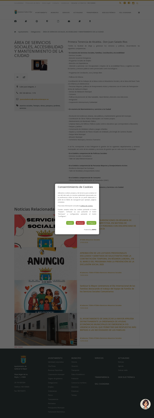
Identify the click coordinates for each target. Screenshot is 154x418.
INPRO (94, 230)
